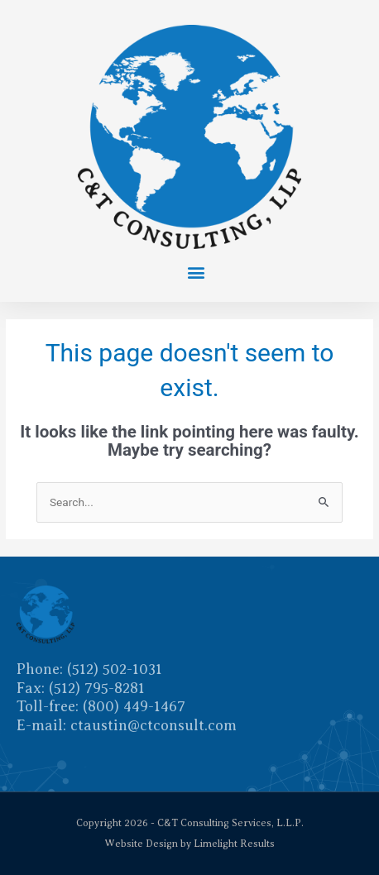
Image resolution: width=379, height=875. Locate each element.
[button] (195, 271)
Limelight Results (234, 843)
